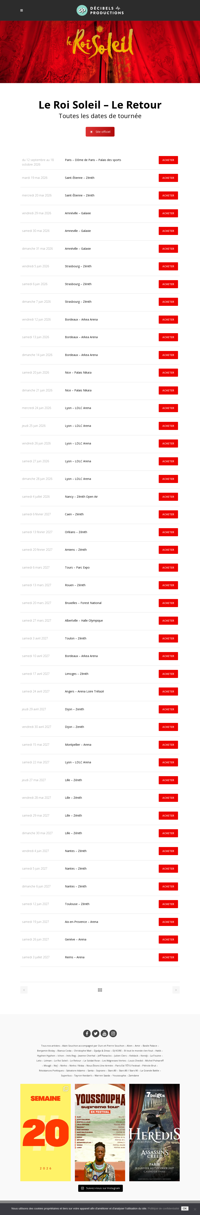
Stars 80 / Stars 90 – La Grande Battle (139, 1070)
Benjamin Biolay (46, 1050)
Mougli (47, 1065)
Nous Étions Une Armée (100, 1065)
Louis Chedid (135, 1060)
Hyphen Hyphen (46, 1055)
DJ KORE (117, 1050)
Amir (137, 1045)
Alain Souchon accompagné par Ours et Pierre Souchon (93, 1045)
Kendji (144, 1055)
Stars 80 (112, 1070)
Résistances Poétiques (51, 1070)
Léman (48, 1060)
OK (185, 1208)
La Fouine (155, 1055)
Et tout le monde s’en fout (138, 1050)
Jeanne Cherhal (86, 1055)
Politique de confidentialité (163, 1208)
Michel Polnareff (154, 1060)
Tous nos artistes (50, 1045)
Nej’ (56, 1065)
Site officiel (100, 137)
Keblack (133, 1055)
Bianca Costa (64, 1050)
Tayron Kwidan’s (83, 1075)
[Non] (195, 1209)
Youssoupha (119, 1075)
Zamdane (133, 1075)
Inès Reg (71, 1055)
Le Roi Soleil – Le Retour (67, 1060)
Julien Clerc (120, 1055)
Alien (129, 1045)
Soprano (100, 1070)
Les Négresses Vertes (114, 1060)
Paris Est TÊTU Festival (127, 1065)
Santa (91, 1070)
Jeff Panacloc (105, 1055)
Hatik (158, 1050)
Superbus (66, 1075)
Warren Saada (102, 1075)
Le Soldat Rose (92, 1060)
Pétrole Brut (149, 1065)
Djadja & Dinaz (102, 1050)
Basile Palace (150, 1045)
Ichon (61, 1055)
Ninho (63, 1065)
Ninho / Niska (77, 1065)
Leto (39, 1060)
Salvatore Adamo (75, 1070)
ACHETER (168, 160)
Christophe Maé (82, 1050)
